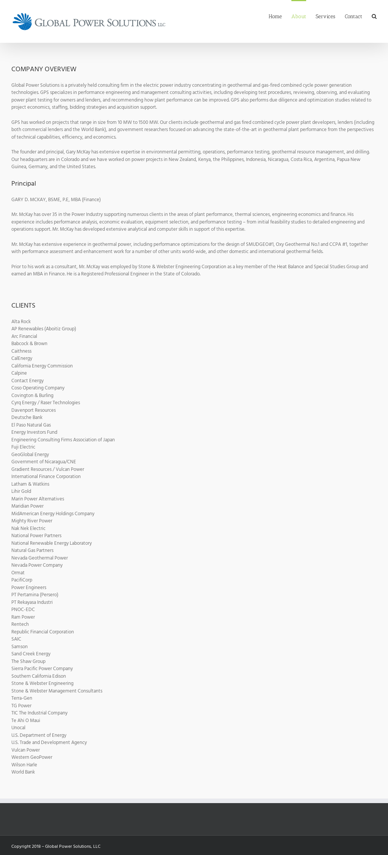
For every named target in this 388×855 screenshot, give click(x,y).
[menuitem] (280, 16)
